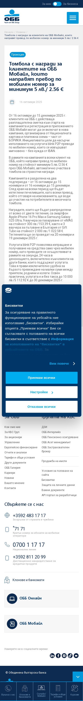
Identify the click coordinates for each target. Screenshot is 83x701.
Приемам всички (41, 377)
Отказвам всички (41, 406)
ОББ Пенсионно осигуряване (60, 437)
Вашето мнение (14, 483)
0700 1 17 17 (29, 545)
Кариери (9, 472)
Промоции (17, 54)
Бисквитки (48, 479)
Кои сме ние (12, 427)
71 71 (19, 529)
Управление (12, 442)
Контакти (10, 488)
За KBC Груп (11, 432)
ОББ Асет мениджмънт (56, 442)
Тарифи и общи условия (19, 457)
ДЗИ (44, 427)
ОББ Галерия (12, 467)
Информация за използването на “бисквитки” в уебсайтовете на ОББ (39, 344)
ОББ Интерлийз (51, 432)
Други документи (15, 462)
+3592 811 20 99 (29, 557)
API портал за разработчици (59, 495)
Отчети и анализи (15, 452)
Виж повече (59, 363)
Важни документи (53, 490)
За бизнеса (70, 4)
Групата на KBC (58, 417)
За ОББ (11, 417)
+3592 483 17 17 (29, 515)
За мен (46, 4)
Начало (9, 32)
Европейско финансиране (20, 447)
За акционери (13, 437)
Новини (20, 32)
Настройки (41, 392)
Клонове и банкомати (28, 580)
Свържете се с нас (23, 505)
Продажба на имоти (54, 461)
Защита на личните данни (58, 485)
